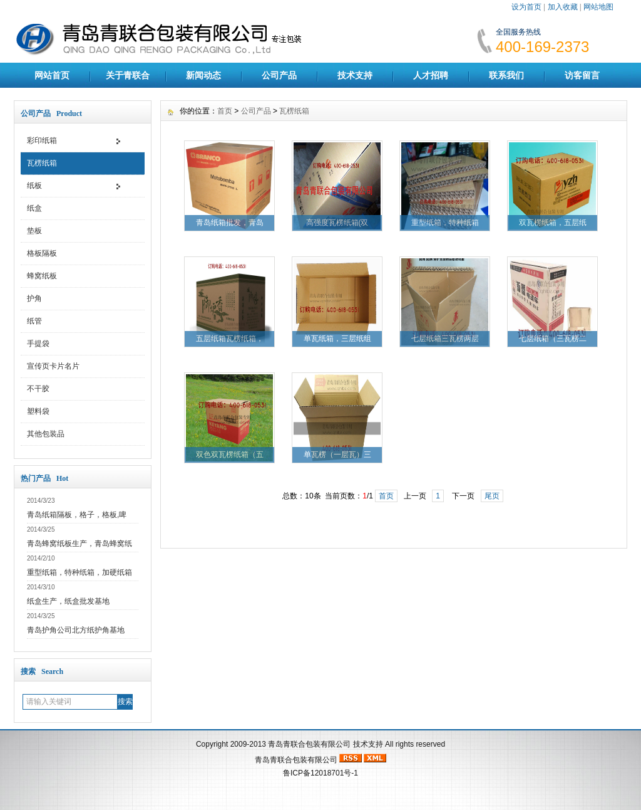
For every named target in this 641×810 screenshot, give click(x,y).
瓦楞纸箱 (42, 163)
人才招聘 (430, 75)
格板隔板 (42, 253)
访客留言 (582, 75)
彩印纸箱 (42, 140)
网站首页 (51, 75)
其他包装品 (45, 433)
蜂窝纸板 (42, 275)
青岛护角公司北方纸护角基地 (76, 630)
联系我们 (506, 75)
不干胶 (38, 388)
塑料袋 (38, 411)
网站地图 (598, 7)
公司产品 (279, 75)
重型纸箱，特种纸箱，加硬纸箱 (79, 572)
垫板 (34, 230)
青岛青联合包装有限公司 (309, 744)
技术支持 (354, 75)
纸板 (34, 185)
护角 (34, 298)
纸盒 (34, 208)
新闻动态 (203, 75)
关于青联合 (128, 75)
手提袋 (38, 343)
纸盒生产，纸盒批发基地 (68, 601)
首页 (224, 111)
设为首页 (526, 7)
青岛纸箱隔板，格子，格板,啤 (76, 514)
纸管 (34, 321)
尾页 (492, 496)
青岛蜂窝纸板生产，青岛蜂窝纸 (79, 543)
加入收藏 (563, 7)
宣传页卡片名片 (53, 366)
